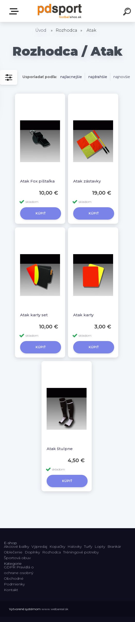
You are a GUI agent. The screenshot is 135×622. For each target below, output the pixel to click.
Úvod (40, 30)
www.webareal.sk (54, 609)
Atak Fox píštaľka (37, 181)
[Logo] (60, 11)
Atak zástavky (87, 181)
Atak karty (83, 314)
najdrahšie (97, 76)
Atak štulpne (60, 448)
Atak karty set (34, 314)
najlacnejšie (71, 76)
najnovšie (121, 76)
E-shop (15, 11)
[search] (127, 12)
